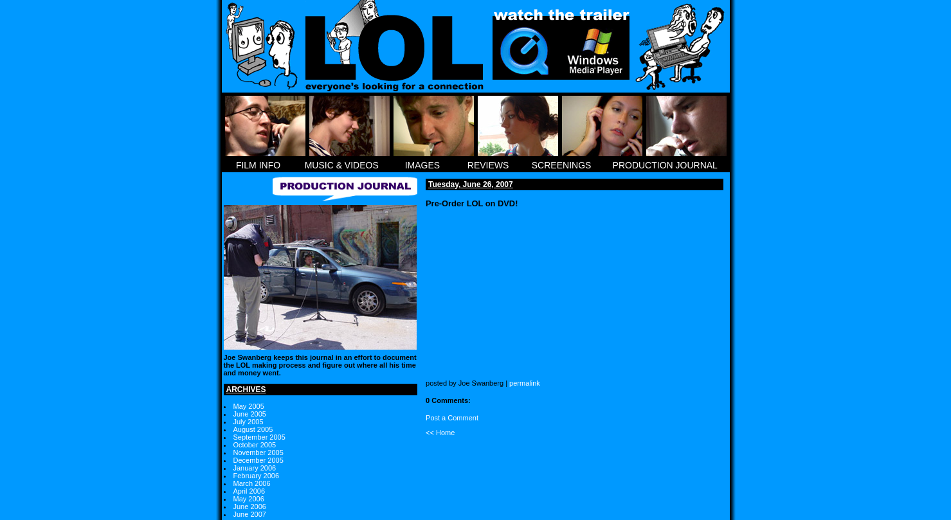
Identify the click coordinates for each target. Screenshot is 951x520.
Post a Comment (452, 418)
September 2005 (259, 437)
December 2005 (258, 460)
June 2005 (249, 414)
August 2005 (253, 429)
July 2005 (248, 422)
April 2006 (249, 491)
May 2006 (248, 499)
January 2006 (254, 468)
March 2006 (252, 483)
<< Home (440, 432)
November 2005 (258, 452)
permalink (524, 383)
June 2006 (249, 506)
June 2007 (249, 514)
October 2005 (254, 445)
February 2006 (256, 476)
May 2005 (248, 406)
